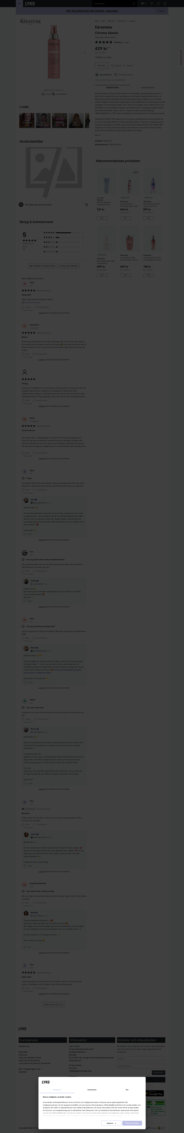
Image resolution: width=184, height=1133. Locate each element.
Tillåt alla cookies (132, 1123)
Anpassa (111, 1123)
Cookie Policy (128, 1116)
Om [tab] (127, 1090)
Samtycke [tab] (57, 1090)
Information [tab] (91, 1090)
